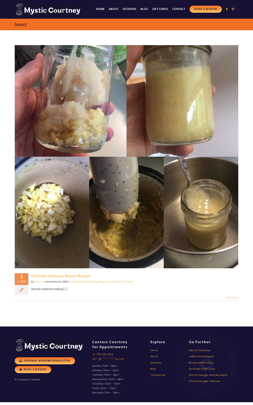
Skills (100, 281)
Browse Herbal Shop (201, 362)
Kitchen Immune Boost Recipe (61, 276)
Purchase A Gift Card (202, 368)
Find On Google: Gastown (204, 381)
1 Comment (126, 281)
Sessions (155, 362)
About (154, 356)
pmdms (39, 281)
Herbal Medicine (87, 281)
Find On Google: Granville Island (208, 375)
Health (73, 281)
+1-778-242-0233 (102, 354)
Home (154, 350)
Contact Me (157, 375)
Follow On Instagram (201, 356)
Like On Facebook (199, 350)
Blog (153, 368)
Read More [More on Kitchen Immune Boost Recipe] (232, 297)
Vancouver (110, 281)
